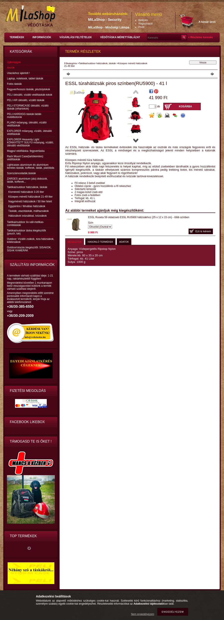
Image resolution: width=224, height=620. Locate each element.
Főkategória (70, 63)
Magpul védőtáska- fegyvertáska (26, 150)
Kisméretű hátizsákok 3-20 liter (26, 191)
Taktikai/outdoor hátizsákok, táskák (97, 63)
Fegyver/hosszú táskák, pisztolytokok (28, 89)
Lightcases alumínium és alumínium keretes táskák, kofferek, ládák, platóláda (30, 166)
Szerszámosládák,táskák (21, 173)
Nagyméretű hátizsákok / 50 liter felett (30, 201)
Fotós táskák (14, 83)
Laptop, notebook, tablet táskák (25, 78)
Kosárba (185, 106)
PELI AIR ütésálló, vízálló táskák (25, 100)
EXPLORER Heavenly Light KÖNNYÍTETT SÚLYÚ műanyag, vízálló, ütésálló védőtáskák (30, 142)
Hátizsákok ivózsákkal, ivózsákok (27, 215)
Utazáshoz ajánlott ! (18, 73)
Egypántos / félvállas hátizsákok (26, 206)
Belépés (143, 20)
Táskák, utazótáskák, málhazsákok (28, 211)
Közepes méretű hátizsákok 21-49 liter (30, 196)
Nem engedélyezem (142, 614)
